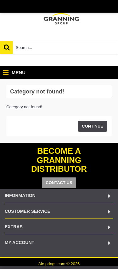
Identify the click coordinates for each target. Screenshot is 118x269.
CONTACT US (59, 182)
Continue (92, 126)
